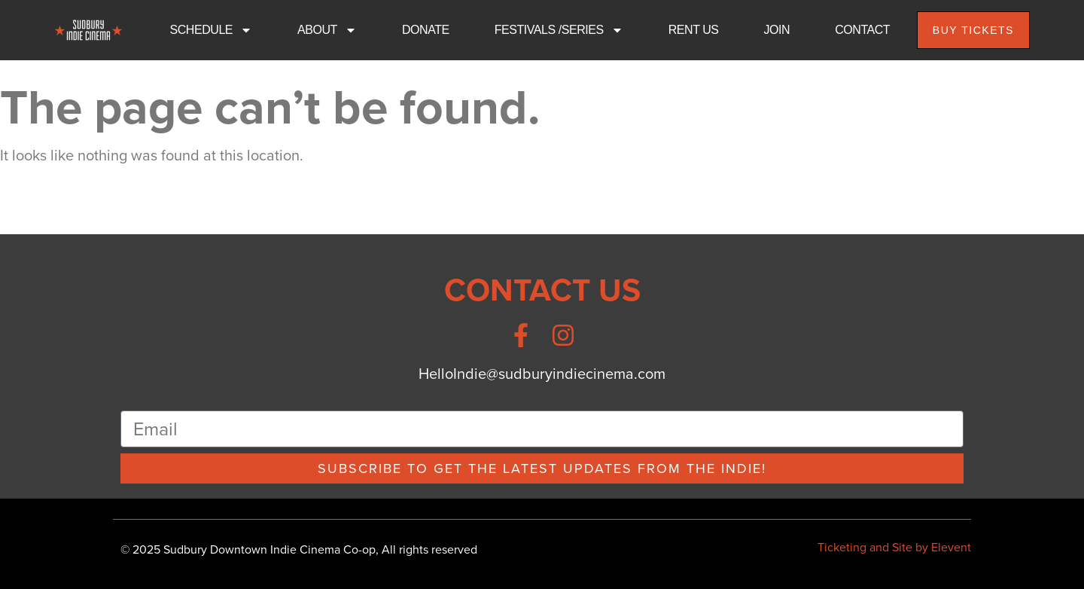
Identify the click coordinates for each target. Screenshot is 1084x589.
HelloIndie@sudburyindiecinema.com (542, 373)
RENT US (693, 29)
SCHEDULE (211, 30)
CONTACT (862, 29)
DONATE (425, 29)
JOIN (777, 29)
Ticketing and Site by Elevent (894, 547)
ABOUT (327, 30)
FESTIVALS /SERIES (559, 30)
